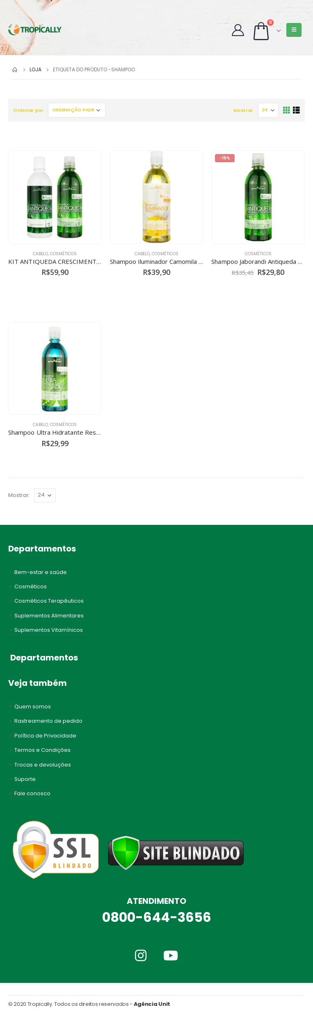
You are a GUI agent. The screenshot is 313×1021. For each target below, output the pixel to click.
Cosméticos (63, 254)
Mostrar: (243, 110)
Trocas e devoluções (42, 765)
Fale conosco (32, 793)
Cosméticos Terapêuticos (49, 601)
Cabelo (40, 254)
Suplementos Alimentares (49, 615)
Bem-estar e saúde (40, 572)
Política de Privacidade (45, 736)
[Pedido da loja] (76, 110)
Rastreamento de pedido (48, 721)
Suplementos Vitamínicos (48, 630)
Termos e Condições (42, 750)
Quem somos (32, 706)
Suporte (25, 779)
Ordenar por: (28, 110)
